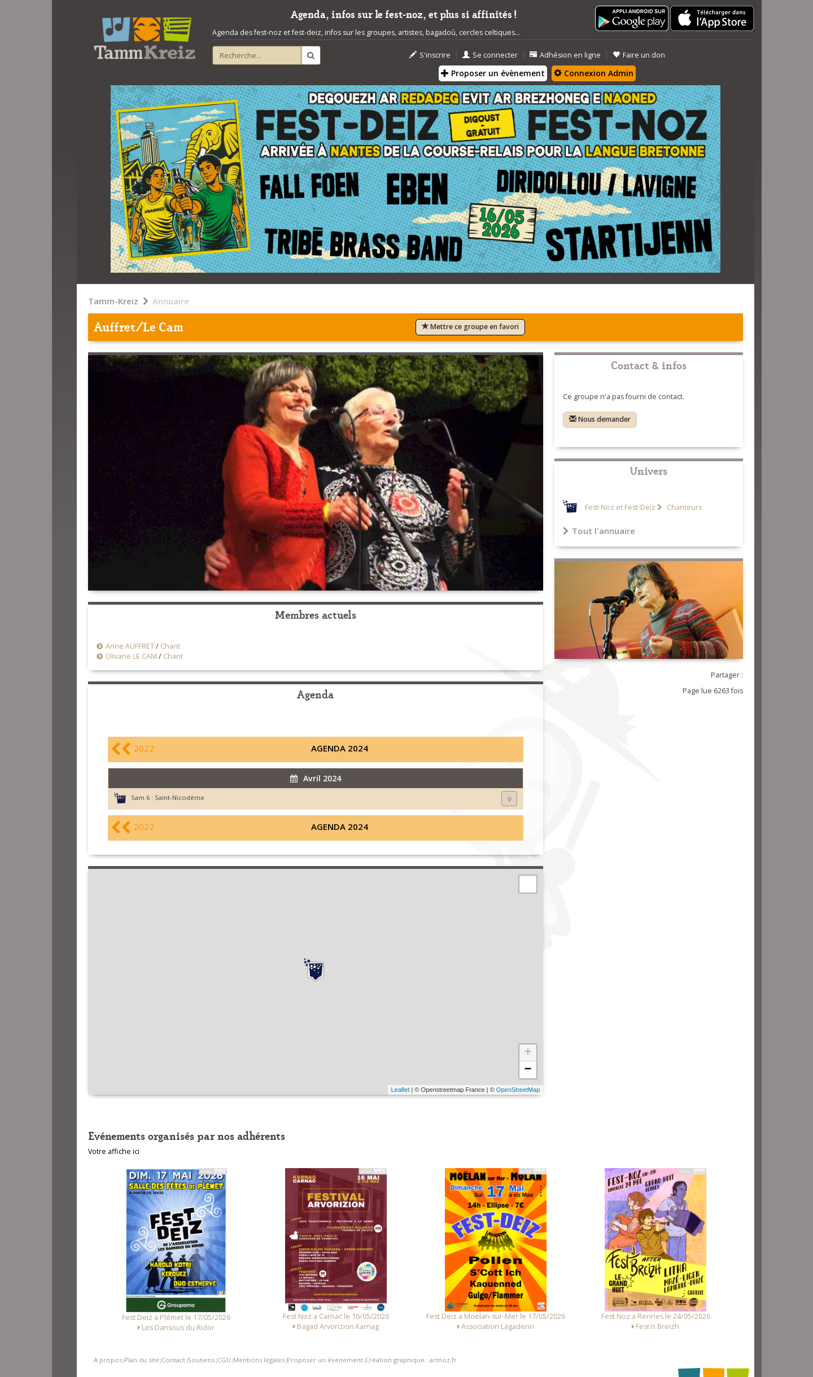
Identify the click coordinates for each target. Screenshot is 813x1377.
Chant (170, 646)
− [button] (527, 1069)
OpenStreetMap (518, 1089)
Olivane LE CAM (131, 656)
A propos (108, 1360)
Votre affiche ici (113, 1151)
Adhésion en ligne (565, 55)
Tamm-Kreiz (113, 301)
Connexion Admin (593, 73)
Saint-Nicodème (179, 797)
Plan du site (141, 1360)
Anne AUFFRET (130, 646)
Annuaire (170, 301)
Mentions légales (259, 1360)
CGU (224, 1360)
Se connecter (490, 55)
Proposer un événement (325, 1360)
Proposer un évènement (493, 73)
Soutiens (201, 1360)
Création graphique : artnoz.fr (411, 1360)
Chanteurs (683, 507)
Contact (173, 1360)
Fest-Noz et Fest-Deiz (620, 507)
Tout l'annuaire (599, 530)
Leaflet (400, 1089)
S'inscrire (430, 55)
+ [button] (527, 1052)
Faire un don (639, 55)
